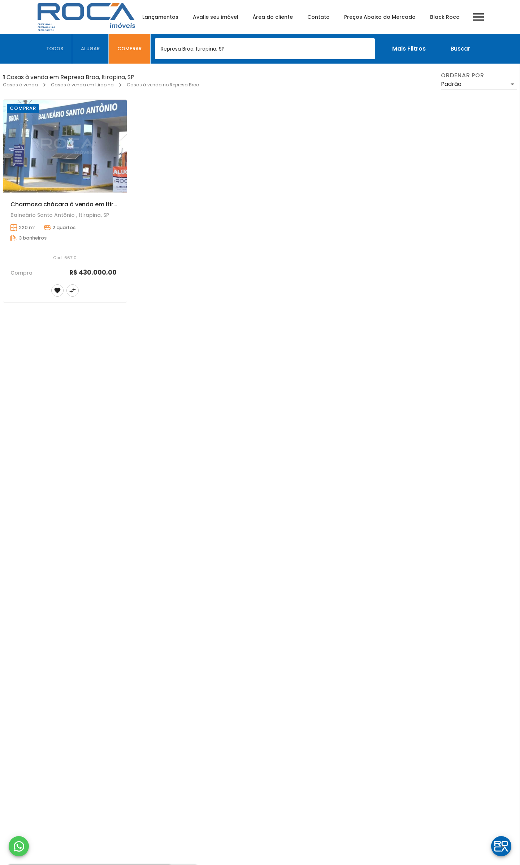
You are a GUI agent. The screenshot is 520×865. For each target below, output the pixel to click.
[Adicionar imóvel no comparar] (72, 290)
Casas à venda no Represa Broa (163, 85)
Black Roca (445, 17)
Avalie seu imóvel (215, 17)
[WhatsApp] (19, 846)
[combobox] (265, 48)
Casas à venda (20, 85)
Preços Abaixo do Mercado (380, 17)
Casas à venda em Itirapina (82, 85)
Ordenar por (462, 75)
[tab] (55, 49)
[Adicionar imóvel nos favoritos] (57, 290)
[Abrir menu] (478, 17)
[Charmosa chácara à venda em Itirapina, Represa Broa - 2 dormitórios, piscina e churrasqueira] (65, 146)
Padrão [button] (451, 84)
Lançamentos (160, 17)
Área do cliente (273, 17)
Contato (318, 17)
